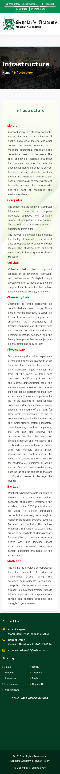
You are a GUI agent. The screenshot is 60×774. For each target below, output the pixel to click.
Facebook (47, 4)
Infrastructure (10, 689)
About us (8, 672)
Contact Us (37, 684)
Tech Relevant (38, 767)
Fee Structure (10, 684)
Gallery (34, 666)
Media (34, 678)
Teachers (36, 672)
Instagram (38, 9)
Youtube (21, 9)
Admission (9, 678)
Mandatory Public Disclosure (22, 4)
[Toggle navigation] (6, 41)
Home (6, 72)
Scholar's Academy (21, 760)
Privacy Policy (42, 760)
